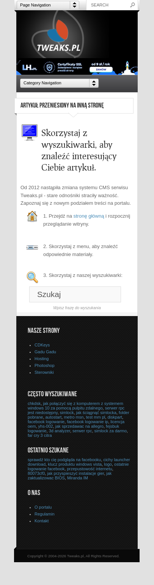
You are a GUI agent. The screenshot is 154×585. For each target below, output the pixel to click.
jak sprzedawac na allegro (79, 426)
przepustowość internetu (89, 468)
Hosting (42, 358)
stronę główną (89, 216)
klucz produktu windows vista (75, 464)
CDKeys (42, 345)
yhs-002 (45, 426)
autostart (54, 417)
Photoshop (45, 365)
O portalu (43, 507)
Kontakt (42, 521)
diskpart (114, 417)
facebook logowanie (46, 421)
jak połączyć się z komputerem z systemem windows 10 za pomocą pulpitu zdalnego (75, 405)
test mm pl (95, 417)
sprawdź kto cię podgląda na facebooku (64, 459)
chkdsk (34, 403)
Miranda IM (77, 478)
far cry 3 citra (40, 435)
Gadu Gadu (45, 351)
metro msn (73, 417)
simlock (67, 412)
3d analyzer (59, 430)
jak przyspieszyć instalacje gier (75, 473)
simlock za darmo (110, 430)
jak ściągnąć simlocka (96, 412)
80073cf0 (36, 473)
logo (108, 464)
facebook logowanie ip (87, 421)
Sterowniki (44, 372)
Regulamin (45, 514)
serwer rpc (82, 430)
